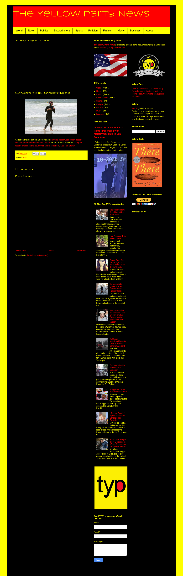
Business (135, 30)
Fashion (107, 30)
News (31, 30)
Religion (93, 30)
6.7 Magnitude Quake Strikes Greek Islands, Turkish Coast (116, 287)
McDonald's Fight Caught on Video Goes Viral (117, 212)
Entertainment (62, 30)
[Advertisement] (51, 66)
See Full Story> (67, 146)
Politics (44, 30)
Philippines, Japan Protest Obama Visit (118, 390)
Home (51, 251)
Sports (79, 30)
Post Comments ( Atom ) (37, 255)
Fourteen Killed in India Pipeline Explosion (117, 367)
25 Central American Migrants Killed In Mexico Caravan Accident (118, 342)
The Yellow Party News (81, 14)
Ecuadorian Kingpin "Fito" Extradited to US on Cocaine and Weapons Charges (118, 443)
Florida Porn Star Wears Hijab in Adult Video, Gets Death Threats (117, 263)
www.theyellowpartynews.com (112, 47)
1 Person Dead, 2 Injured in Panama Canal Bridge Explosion (117, 416)
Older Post (81, 251)
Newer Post (21, 251)
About (149, 30)
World (19, 30)
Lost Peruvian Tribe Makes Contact (118, 237)
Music (121, 30)
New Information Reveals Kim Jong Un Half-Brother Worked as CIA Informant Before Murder (117, 316)
